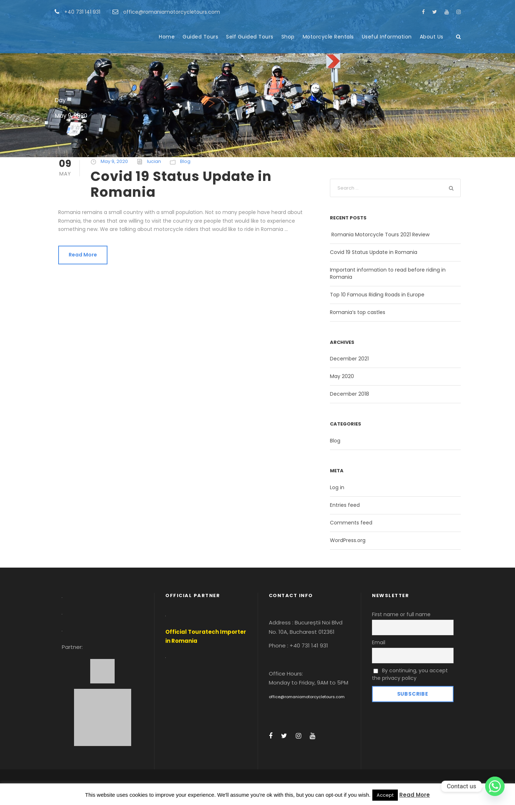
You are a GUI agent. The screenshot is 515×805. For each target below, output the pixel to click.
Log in (337, 487)
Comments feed (351, 522)
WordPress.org (347, 540)
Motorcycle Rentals (328, 36)
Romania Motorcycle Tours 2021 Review (379, 234)
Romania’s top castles (357, 312)
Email (378, 642)
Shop (288, 36)
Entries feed (345, 505)
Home (167, 36)
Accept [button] (385, 795)
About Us (431, 36)
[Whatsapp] (495, 786)
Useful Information (387, 36)
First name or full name (401, 614)
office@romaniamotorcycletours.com (307, 697)
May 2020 (342, 376)
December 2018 (349, 393)
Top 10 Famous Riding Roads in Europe (377, 294)
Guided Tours (200, 36)
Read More (83, 254)
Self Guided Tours (249, 36)
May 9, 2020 (114, 161)
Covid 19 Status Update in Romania (181, 184)
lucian (154, 161)
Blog (185, 161)
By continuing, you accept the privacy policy (410, 674)
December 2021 (349, 358)
